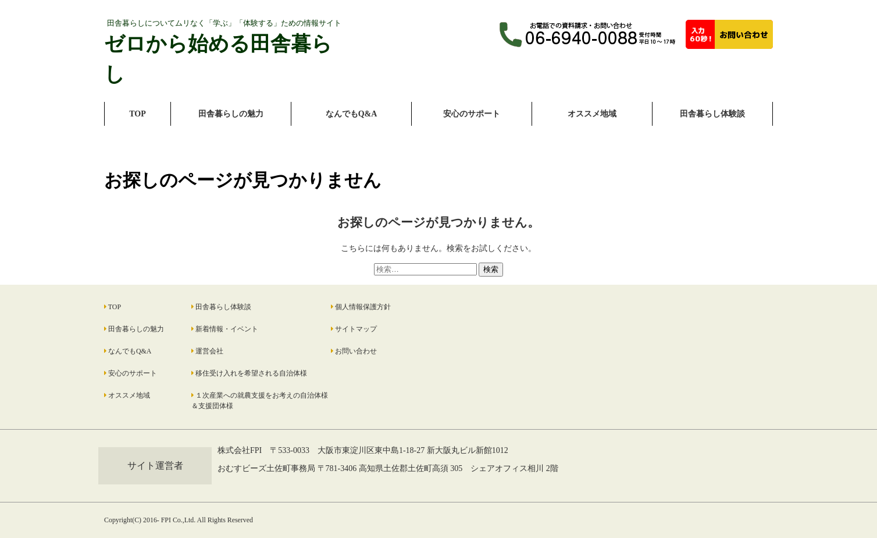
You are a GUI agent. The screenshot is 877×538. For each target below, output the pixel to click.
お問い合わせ (356, 351)
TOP (137, 113)
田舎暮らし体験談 (712, 113)
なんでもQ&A (351, 113)
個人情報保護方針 (363, 307)
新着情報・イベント (226, 329)
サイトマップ (356, 329)
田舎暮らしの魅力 (230, 113)
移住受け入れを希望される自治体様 (251, 373)
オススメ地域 (592, 113)
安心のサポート (471, 113)
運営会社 (209, 351)
